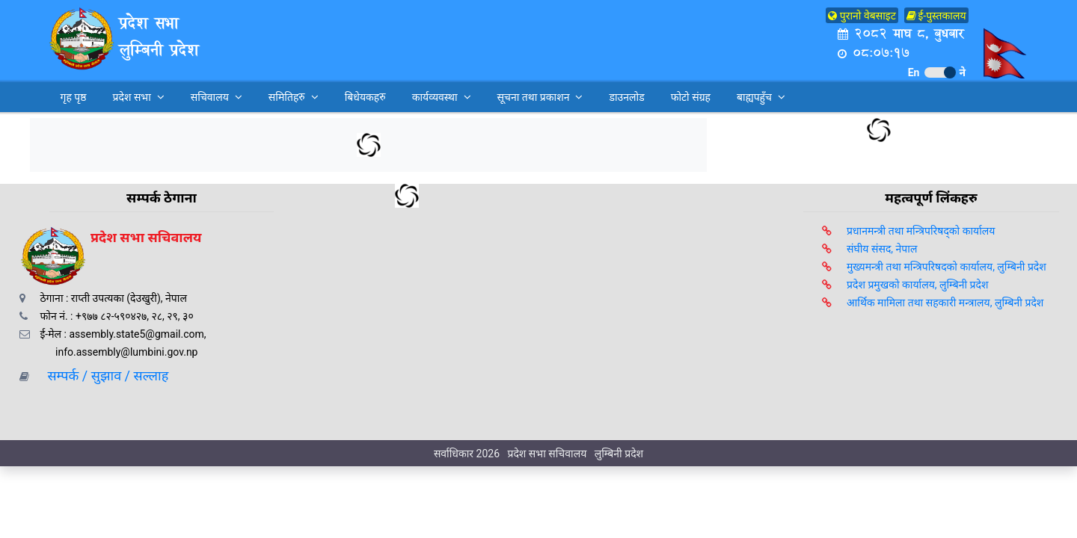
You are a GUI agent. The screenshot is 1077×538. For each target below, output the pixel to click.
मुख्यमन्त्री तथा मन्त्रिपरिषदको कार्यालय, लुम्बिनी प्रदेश (946, 267)
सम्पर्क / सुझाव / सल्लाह (102, 375)
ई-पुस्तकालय (936, 16)
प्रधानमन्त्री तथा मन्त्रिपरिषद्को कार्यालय (921, 231)
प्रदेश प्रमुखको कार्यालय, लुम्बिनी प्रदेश (917, 285)
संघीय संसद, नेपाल (882, 249)
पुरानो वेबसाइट (862, 16)
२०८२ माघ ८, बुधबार (900, 33)
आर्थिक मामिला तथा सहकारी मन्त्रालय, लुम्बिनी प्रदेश (945, 303)
